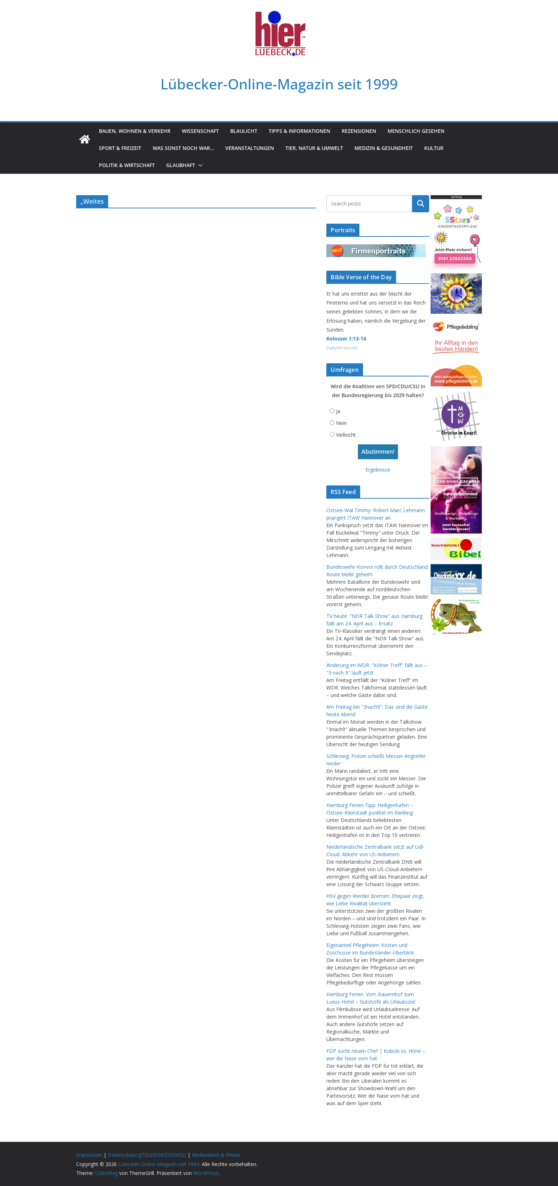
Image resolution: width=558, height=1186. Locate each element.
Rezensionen (359, 131)
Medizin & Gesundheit (383, 148)
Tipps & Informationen (299, 131)
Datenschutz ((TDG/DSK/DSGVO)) (147, 1154)
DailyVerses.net (341, 348)
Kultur (433, 148)
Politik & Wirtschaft (127, 165)
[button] (199, 165)
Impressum (89, 1154)
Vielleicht (346, 434)
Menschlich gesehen (416, 131)
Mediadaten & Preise (216, 1154)
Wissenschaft (200, 131)
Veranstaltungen (249, 148)
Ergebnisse (377, 469)
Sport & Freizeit (120, 148)
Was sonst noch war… (183, 148)
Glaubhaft (180, 165)
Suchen (420, 204)
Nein (341, 423)
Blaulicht (243, 131)
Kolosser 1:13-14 (346, 338)
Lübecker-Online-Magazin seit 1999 (279, 84)
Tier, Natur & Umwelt (314, 148)
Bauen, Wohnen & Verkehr (134, 131)
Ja (338, 411)
